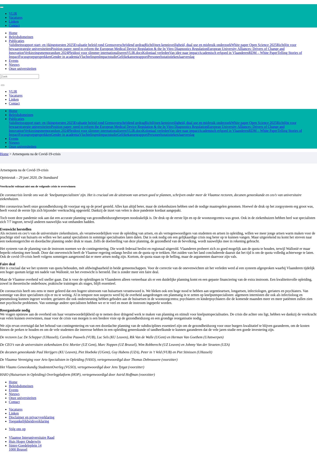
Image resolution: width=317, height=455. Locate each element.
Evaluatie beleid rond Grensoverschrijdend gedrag (109, 45)
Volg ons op (17, 429)
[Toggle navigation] (2, 7)
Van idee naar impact (184, 53)
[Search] (19, 76)
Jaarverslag (186, 57)
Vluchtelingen (89, 57)
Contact (14, 25)
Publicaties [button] (16, 41)
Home (13, 33)
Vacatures (15, 17)
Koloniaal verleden (155, 53)
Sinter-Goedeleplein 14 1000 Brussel (25, 447)
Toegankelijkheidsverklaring (29, 421)
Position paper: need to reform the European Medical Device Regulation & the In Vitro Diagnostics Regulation (129, 49)
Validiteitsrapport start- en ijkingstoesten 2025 (41, 45)
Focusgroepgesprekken (34, 57)
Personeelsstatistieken (163, 57)
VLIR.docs (134, 53)
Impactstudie (108, 57)
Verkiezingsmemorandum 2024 (46, 53)
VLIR (13, 13)
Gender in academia (65, 57)
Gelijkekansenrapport (132, 57)
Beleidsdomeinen (21, 37)
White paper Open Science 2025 (254, 45)
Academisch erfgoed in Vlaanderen (224, 53)
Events (13, 61)
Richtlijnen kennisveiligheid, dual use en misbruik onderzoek (188, 45)
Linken (14, 21)
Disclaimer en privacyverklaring (31, 417)
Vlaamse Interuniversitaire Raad (31, 437)
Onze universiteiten (22, 68)
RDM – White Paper (263, 53)
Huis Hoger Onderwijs (25, 441)
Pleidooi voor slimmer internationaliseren (97, 53)
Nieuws (14, 64)
